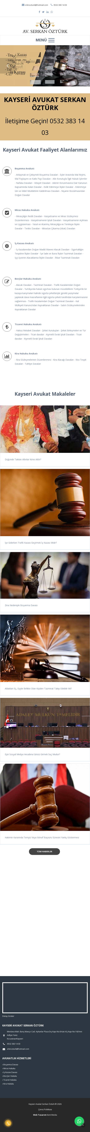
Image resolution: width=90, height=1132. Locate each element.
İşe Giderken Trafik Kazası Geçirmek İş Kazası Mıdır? (31, 542)
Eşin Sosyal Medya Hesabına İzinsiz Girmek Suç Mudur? (32, 754)
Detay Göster (8, 1016)
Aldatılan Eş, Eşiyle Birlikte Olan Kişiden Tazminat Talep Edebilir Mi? (38, 688)
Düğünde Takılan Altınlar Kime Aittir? (23, 459)
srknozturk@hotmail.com (35, 5)
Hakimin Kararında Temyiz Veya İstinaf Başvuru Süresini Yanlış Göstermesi (42, 837)
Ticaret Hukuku (9, 1080)
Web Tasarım (39, 1115)
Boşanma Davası (10, 1064)
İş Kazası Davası (9, 1072)
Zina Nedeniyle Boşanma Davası (21, 605)
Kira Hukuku (8, 1083)
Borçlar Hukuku (9, 1076)
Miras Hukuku (8, 1068)
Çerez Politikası (45, 1109)
